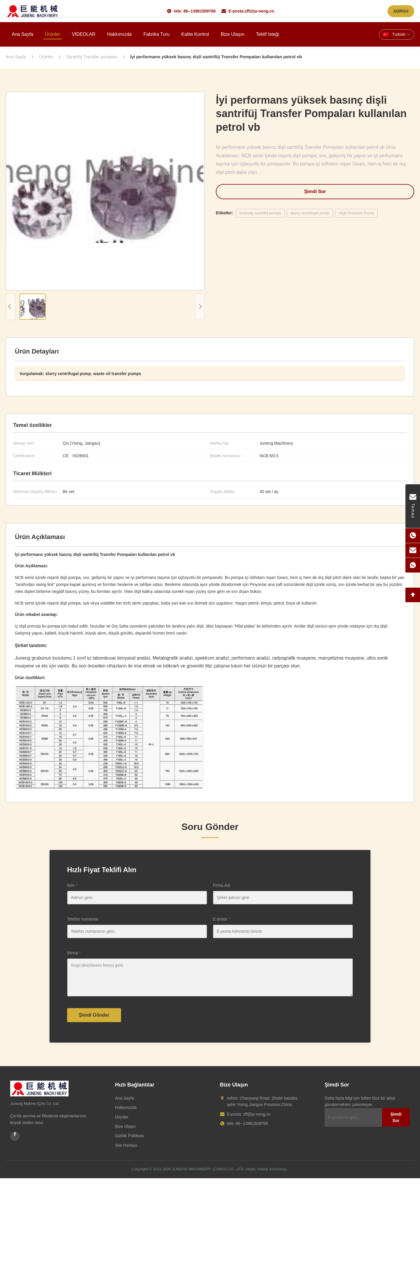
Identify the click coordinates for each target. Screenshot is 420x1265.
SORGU (400, 11)
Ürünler (52, 34)
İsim (72, 885)
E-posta (221, 919)
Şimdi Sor (315, 191)
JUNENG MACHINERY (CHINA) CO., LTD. (208, 1169)
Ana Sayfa (124, 1098)
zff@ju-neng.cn (259, 11)
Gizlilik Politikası (129, 1135)
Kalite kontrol (195, 34)
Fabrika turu (157, 34)
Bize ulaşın (232, 34)
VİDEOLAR (83, 34)
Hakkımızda (119, 34)
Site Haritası (126, 1145)
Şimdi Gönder (94, 1015)
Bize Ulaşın (125, 1126)
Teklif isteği (267, 34)
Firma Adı (221, 885)
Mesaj (74, 952)
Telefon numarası (82, 919)
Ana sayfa (22, 34)
